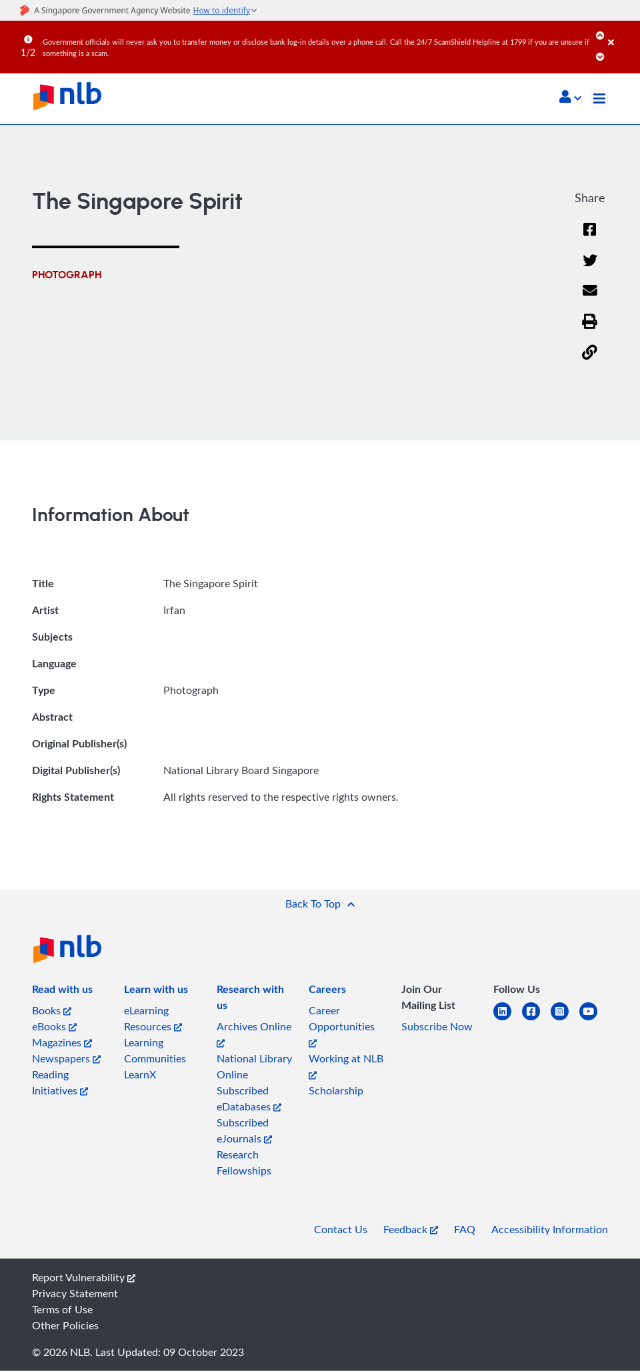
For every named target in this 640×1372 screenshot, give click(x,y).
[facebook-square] (536, 1021)
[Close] (621, 32)
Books (51, 1011)
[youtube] (593, 1021)
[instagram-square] (565, 1021)
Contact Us (340, 1230)
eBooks (54, 1027)
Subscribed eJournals (244, 1131)
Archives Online (254, 1034)
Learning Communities (155, 1051)
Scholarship (336, 1091)
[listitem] (62, 993)
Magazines (62, 1043)
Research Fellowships (244, 1163)
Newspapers (66, 1059)
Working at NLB (346, 1066)
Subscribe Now (437, 1027)
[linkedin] (507, 1021)
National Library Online (254, 1067)
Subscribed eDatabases (249, 1099)
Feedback (410, 1230)
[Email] (590, 300)
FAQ (464, 1230)
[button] (570, 98)
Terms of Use (62, 1310)
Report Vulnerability (83, 1278)
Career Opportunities (342, 1026)
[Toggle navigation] (599, 98)
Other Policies (65, 1326)
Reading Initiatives (60, 1083)
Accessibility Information (549, 1230)
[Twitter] (590, 269)
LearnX (140, 1075)
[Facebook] (590, 238)
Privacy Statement (75, 1294)
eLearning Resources (153, 1019)
